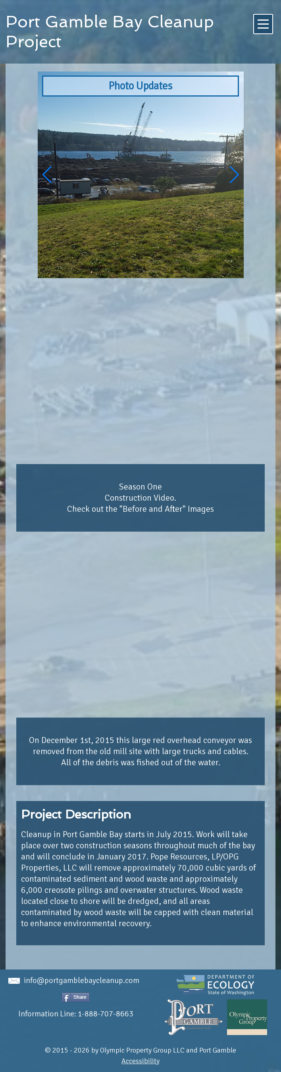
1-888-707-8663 (105, 1014)
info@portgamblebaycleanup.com (73, 980)
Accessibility (140, 1061)
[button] (234, 175)
